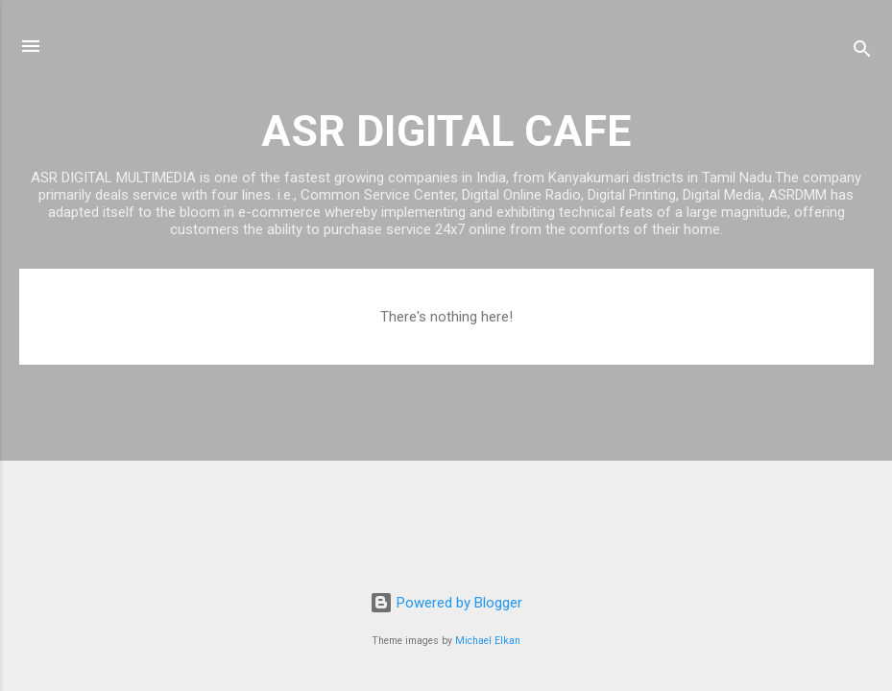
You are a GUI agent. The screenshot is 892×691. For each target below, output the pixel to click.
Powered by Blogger (446, 602)
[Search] (862, 52)
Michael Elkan (487, 640)
